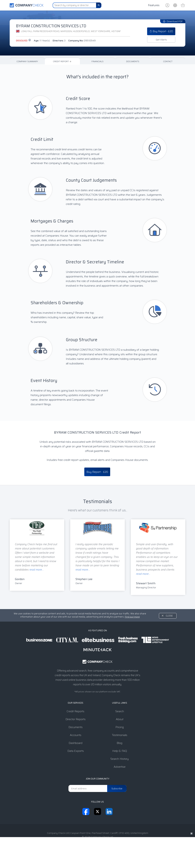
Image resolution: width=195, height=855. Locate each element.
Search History (119, 759)
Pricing (119, 727)
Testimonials (119, 735)
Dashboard (75, 743)
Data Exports (75, 751)
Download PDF (173, 21)
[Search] (98, 5)
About (119, 719)
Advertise (119, 767)
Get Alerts (161, 40)
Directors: (59, 40)
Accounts (75, 735)
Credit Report (62, 61)
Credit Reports (75, 711)
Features (153, 5)
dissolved (23, 40)
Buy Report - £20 (161, 31)
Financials (97, 61)
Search (119, 711)
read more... (36, 570)
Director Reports (75, 719)
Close (169, 616)
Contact (167, 61)
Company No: (82, 40)
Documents (132, 61)
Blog (119, 743)
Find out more (132, 617)
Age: (42, 40)
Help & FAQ (119, 751)
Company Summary (27, 61)
